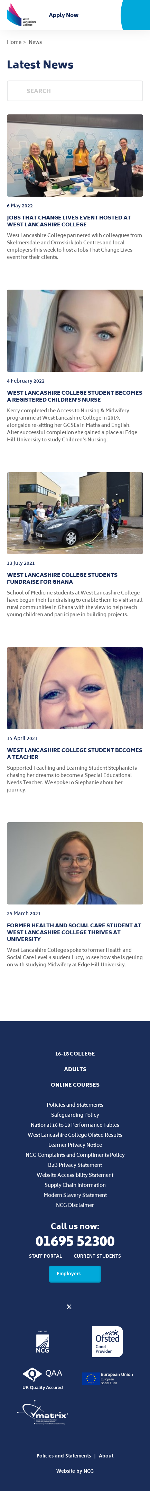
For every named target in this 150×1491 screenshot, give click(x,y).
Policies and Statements (75, 1105)
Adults (75, 1069)
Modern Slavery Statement (75, 1195)
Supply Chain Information (75, 1185)
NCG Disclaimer (75, 1205)
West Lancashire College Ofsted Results (75, 1135)
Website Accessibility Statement (75, 1175)
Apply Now (65, 15)
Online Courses (75, 1084)
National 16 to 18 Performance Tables (75, 1125)
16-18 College (75, 1053)
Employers (75, 1274)
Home (14, 42)
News (35, 42)
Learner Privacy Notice (75, 1145)
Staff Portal (45, 1256)
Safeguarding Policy (75, 1115)
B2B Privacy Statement (75, 1165)
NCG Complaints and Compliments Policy (75, 1155)
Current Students (97, 1256)
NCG (89, 1471)
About (106, 1456)
